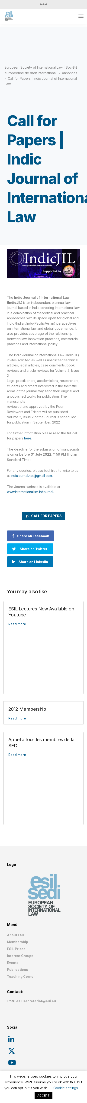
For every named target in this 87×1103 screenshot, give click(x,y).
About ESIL (16, 935)
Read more (17, 624)
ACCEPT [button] (43, 1095)
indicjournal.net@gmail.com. (32, 476)
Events (13, 963)
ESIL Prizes (16, 949)
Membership (17, 942)
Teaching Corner (21, 976)
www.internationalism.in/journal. (30, 492)
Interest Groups (20, 956)
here (27, 438)
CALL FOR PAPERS (46, 516)
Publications (17, 970)
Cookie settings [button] (65, 1088)
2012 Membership (27, 709)
